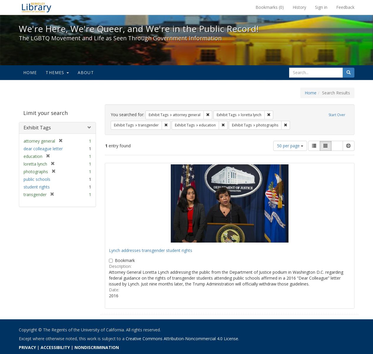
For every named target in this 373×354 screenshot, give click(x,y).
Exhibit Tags (37, 127)
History (299, 7)
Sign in (321, 7)
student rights (37, 187)
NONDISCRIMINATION (96, 347)
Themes (57, 72)
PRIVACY (27, 347)
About (86, 72)
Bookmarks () (270, 7)
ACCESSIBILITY (55, 347)
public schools (37, 179)
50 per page (290, 145)
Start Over (337, 114)
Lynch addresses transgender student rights (150, 250)
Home (30, 72)
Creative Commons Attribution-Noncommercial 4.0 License (182, 338)
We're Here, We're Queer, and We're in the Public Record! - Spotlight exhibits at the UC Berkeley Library (36, 7)
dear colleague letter (43, 148)
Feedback (345, 7)
